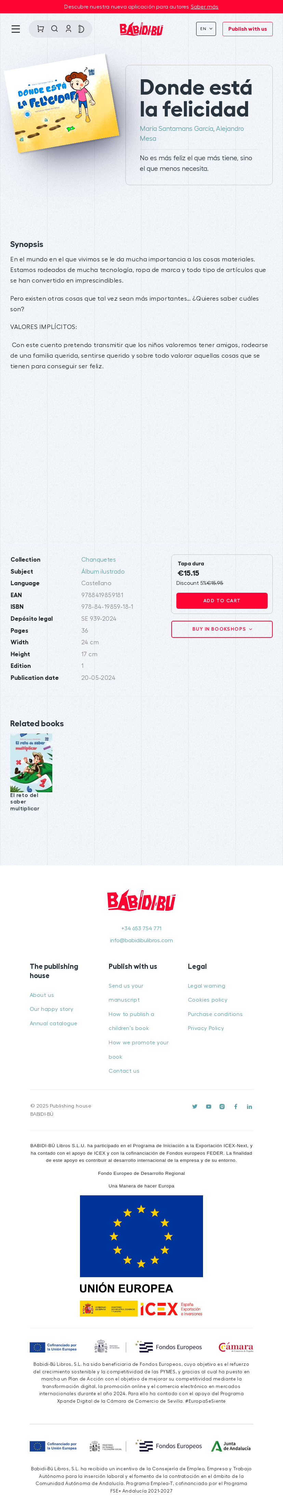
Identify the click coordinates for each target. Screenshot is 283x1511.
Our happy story (51, 1009)
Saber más (205, 7)
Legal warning (207, 986)
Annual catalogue (54, 1023)
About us (42, 995)
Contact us (124, 1071)
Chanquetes (98, 560)
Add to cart (222, 600)
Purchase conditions (215, 1014)
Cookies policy (207, 1000)
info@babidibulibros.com (141, 940)
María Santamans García (176, 128)
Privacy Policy (206, 1028)
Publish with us (247, 29)
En (204, 29)
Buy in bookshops (220, 629)
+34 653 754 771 (141, 928)
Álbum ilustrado (103, 572)
